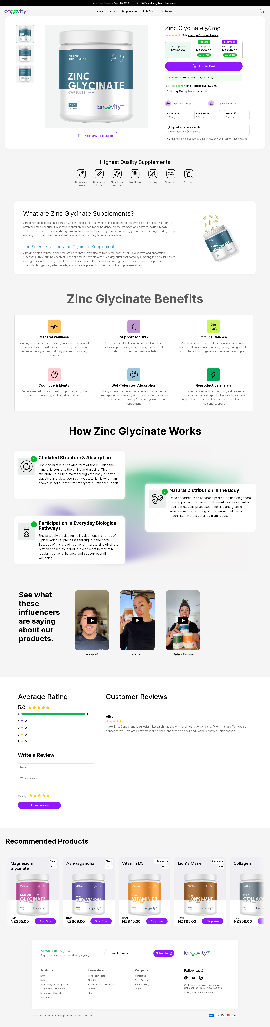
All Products (46, 997)
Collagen (242, 863)
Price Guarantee (143, 980)
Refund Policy (142, 984)
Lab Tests (149, 11)
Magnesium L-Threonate (52, 988)
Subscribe (162, 953)
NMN (113, 11)
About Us (92, 980)
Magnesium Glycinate (22, 866)
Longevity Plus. (49, 1015)
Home (100, 11)
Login (138, 988)
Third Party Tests (96, 976)
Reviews (92, 988)
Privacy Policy (85, 1015)
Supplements (129, 11)
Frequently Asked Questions (102, 984)
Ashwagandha (80, 863)
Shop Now (45, 921)
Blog (90, 993)
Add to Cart (204, 66)
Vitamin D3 (133, 863)
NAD (42, 980)
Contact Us (140, 976)
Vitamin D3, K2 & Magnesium (54, 984)
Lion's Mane (190, 863)
